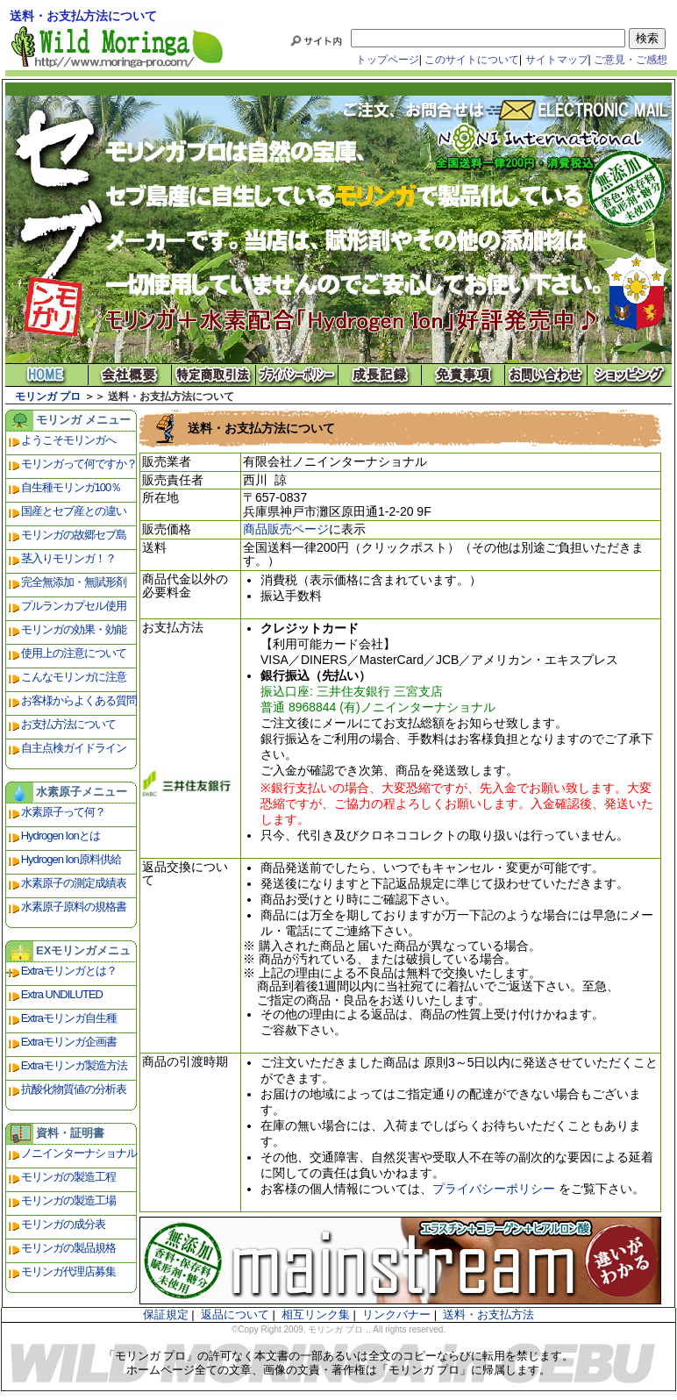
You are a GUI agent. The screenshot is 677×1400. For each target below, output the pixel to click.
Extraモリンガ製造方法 (74, 1065)
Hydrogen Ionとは (60, 835)
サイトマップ (556, 60)
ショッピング (630, 375)
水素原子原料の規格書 (73, 906)
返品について (235, 1314)
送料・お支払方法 (488, 1314)
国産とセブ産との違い (73, 511)
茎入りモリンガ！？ (68, 558)
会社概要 (130, 375)
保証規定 (166, 1314)
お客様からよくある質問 (79, 700)
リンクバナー (396, 1314)
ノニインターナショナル (79, 1153)
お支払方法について (68, 724)
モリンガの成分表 (63, 1224)
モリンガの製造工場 (68, 1200)
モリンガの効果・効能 (73, 629)
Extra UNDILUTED (62, 994)
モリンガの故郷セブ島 (73, 534)
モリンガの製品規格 (68, 1247)
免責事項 (463, 375)
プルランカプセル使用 (73, 605)
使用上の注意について (73, 653)
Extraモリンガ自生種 (69, 1018)
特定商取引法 (213, 375)
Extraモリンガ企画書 (69, 1041)
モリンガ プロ (48, 396)
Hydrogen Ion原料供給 (71, 859)
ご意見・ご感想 (630, 60)
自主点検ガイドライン (73, 747)
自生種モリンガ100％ (71, 487)
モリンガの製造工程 (68, 1176)
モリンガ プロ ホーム (47, 375)
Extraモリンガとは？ (69, 970)
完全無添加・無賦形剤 (73, 582)
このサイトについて (471, 60)
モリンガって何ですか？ (79, 463)
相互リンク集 (315, 1314)
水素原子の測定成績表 (73, 882)
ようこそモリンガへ (68, 439)
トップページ (387, 60)
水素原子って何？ (63, 811)
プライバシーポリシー (296, 375)
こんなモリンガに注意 (73, 676)
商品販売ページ (286, 529)
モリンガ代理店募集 (68, 1271)
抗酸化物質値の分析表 (73, 1089)
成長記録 (380, 375)
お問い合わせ (546, 375)
